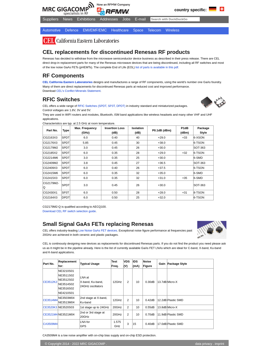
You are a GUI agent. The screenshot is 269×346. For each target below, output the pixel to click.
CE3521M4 (50, 314)
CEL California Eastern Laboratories (68, 82)
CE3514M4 (50, 300)
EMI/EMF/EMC (95, 30)
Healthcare (119, 30)
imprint (219, 344)
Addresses (109, 19)
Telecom (154, 30)
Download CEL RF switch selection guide (69, 211)
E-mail (140, 19)
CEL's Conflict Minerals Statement (78, 91)
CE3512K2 (50, 282)
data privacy (203, 344)
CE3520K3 (50, 307)
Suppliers (51, 19)
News (68, 19)
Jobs (126, 19)
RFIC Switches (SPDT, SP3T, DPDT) (102, 106)
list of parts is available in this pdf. (157, 67)
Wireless (172, 30)
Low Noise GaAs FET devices (97, 230)
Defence (71, 30)
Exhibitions (86, 19)
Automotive (52, 30)
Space (138, 30)
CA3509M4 (50, 324)
